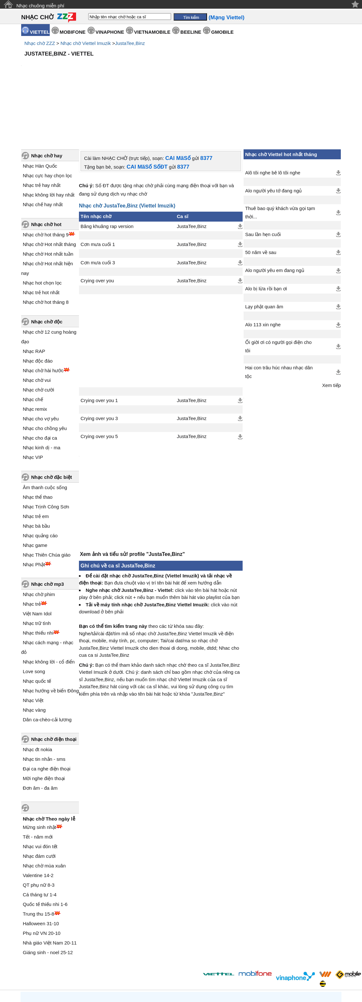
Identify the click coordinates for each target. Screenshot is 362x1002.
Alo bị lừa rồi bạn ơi (266, 234)
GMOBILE (222, 32)
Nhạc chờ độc (47, 267)
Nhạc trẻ (32, 549)
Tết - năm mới (38, 782)
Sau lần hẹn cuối (263, 179)
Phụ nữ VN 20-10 (41, 878)
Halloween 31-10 (41, 869)
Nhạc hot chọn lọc (42, 228)
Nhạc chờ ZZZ (39, 43)
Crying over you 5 (99, 381)
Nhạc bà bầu (36, 471)
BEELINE (190, 32)
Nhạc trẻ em (36, 461)
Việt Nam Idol (37, 559)
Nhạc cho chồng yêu (45, 373)
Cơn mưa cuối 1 (98, 189)
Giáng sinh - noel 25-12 (48, 898)
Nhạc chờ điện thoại (53, 684)
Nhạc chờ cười (38, 335)
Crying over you (97, 226)
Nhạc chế (33, 344)
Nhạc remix (35, 354)
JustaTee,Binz (130, 43)
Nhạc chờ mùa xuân (44, 811)
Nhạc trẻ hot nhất (41, 238)
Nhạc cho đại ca (40, 383)
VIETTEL (40, 32)
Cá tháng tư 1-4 (39, 840)
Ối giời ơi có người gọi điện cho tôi (278, 292)
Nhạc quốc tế (37, 626)
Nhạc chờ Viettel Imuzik (85, 43)
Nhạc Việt (33, 645)
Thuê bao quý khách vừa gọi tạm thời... (280, 158)
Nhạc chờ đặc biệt (51, 422)
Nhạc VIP (33, 402)
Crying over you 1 (99, 345)
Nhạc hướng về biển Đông (51, 636)
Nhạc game (35, 490)
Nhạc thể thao (38, 442)
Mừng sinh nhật (39, 772)
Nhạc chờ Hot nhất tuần (48, 199)
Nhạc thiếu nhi (38, 578)
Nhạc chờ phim (39, 539)
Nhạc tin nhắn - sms (44, 704)
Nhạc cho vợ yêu (41, 364)
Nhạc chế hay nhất (43, 150)
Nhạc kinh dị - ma (41, 393)
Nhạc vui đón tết (40, 792)
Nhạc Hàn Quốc (40, 111)
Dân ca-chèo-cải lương (47, 665)
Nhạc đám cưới (39, 801)
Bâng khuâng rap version (107, 171)
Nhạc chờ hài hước (43, 316)
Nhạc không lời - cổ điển (49, 607)
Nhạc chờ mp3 (47, 529)
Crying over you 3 (99, 363)
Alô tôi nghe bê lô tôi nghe (272, 118)
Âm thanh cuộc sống (45, 432)
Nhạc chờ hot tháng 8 (46, 247)
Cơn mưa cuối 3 (98, 208)
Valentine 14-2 (38, 820)
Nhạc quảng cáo (40, 481)
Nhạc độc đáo (38, 306)
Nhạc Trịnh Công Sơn (46, 452)
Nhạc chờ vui (37, 325)
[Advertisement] (181, 77)
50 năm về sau (260, 197)
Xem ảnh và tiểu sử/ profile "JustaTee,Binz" (132, 502)
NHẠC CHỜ (37, 17)
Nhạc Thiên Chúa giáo (47, 500)
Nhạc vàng (34, 655)
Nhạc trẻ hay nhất (41, 130)
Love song (34, 617)
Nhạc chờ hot (46, 169)
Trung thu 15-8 (38, 859)
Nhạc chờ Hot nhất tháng (49, 189)
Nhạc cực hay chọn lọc (47, 121)
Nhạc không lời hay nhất (48, 140)
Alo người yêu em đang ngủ (274, 215)
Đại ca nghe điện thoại (46, 714)
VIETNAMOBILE (152, 32)
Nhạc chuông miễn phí (40, 5)
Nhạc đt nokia (37, 695)
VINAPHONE (110, 32)
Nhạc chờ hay (46, 101)
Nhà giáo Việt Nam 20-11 (50, 888)
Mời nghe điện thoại (44, 723)
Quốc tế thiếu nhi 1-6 (45, 849)
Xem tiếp (331, 330)
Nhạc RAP (34, 296)
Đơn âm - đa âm (40, 733)
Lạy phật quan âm (264, 252)
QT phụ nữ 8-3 (39, 830)
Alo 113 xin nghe (263, 270)
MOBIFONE (73, 32)
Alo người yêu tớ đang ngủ (273, 136)
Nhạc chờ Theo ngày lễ (49, 764)
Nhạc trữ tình (37, 568)
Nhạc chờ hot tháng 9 (46, 180)
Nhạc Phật (34, 510)
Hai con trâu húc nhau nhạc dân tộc (279, 317)
